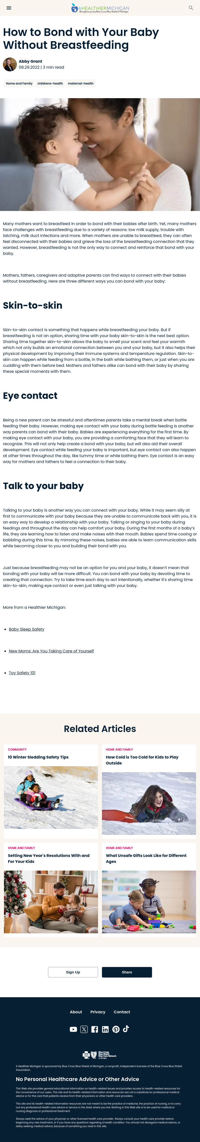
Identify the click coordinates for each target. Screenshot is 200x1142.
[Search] (191, 8)
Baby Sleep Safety (26, 629)
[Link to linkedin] (105, 1030)
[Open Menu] (9, 8)
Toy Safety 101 (22, 673)
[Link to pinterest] (116, 1030)
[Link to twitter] (84, 1030)
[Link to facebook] (94, 1030)
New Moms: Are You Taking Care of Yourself (51, 651)
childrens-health (50, 83)
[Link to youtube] (73, 1030)
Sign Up (73, 972)
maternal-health (80, 83)
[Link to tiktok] (126, 1030)
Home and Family (19, 83)
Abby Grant (30, 61)
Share (127, 972)
